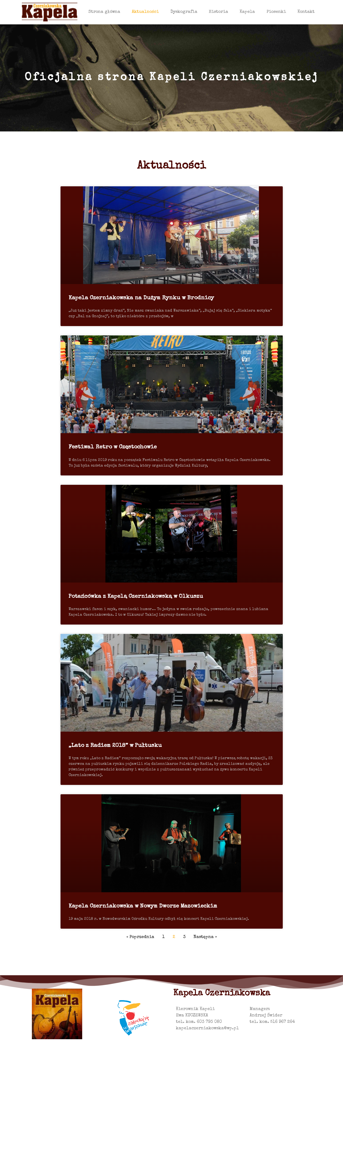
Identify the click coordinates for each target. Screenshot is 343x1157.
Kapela (247, 12)
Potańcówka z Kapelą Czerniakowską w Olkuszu (136, 596)
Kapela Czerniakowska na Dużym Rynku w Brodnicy (141, 298)
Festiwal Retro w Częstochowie (113, 447)
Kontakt (306, 12)
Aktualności (145, 12)
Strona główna (104, 12)
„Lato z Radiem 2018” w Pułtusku (115, 745)
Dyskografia (184, 12)
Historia (218, 12)
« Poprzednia (140, 937)
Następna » (205, 937)
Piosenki (276, 12)
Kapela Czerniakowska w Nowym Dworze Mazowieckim (143, 906)
